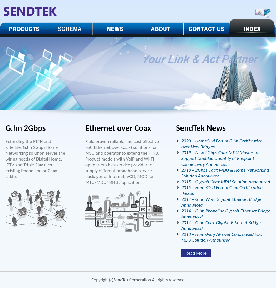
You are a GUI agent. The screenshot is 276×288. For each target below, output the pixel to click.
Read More (196, 253)
